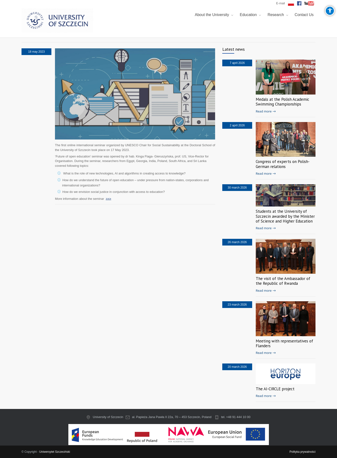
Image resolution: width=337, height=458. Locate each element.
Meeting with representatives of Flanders (284, 343)
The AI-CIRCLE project (275, 388)
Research (275, 15)
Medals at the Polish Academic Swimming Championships (282, 102)
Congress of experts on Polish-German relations (283, 164)
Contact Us (304, 15)
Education (248, 15)
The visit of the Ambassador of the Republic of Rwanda (283, 281)
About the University (212, 15)
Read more (264, 111)
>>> (108, 198)
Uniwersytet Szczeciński (54, 451)
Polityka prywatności (302, 451)
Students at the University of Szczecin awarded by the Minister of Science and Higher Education (285, 216)
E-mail (280, 3)
